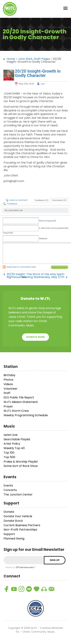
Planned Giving (14, 538)
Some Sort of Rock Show (21, 466)
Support (9, 534)
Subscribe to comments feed (21, 266)
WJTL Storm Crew (16, 411)
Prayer (8, 406)
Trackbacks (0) (41, 200)
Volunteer (11, 389)
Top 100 (9, 453)
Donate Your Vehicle (18, 516)
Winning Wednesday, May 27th (43, 277)
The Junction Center (18, 494)
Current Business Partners (22, 525)
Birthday (9, 375)
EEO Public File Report (19, 397)
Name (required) (47, 220)
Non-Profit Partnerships (20, 529)
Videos (8, 384)
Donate (9, 512)
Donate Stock (13, 521)
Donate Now (35, 337)
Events (8, 485)
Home (11, 59)
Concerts (10, 490)
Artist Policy (12, 444)
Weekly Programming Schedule (26, 415)
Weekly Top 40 (14, 448)
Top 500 (9, 457)
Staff (7, 393)
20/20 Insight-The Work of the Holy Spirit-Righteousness (36, 274)
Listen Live (11, 435)
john (43, 83)
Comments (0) (59, 200)
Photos (8, 380)
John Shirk (25, 59)
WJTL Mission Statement (21, 402)
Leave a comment (18, 200)
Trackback (12, 203)
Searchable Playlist (17, 439)
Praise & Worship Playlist (21, 462)
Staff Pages (42, 59)
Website (43, 238)
